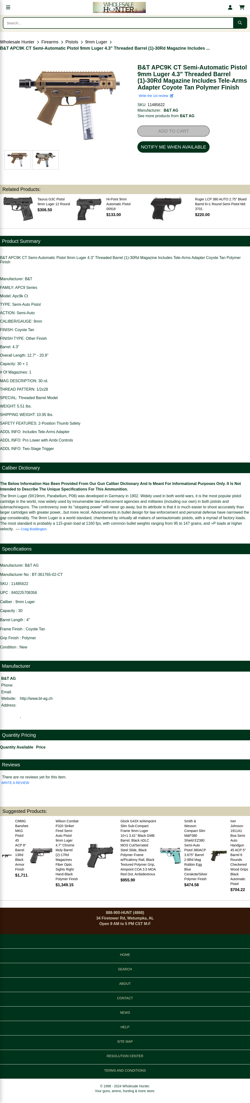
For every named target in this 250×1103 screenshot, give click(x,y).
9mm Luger (96, 42)
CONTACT (125, 998)
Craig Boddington (34, 529)
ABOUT (125, 984)
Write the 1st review (156, 96)
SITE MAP (125, 1041)
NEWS (125, 1012)
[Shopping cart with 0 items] (242, 7)
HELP (125, 1027)
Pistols (71, 42)
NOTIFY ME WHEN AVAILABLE (173, 147)
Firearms (49, 42)
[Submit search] (240, 23)
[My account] (230, 7)
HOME (125, 955)
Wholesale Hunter (17, 42)
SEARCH (125, 969)
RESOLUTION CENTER (125, 1056)
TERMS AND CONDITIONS (125, 1070)
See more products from (165, 116)
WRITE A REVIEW (15, 783)
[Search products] (118, 23)
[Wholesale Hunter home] (119, 7)
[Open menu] (8, 7)
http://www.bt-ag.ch (36, 698)
